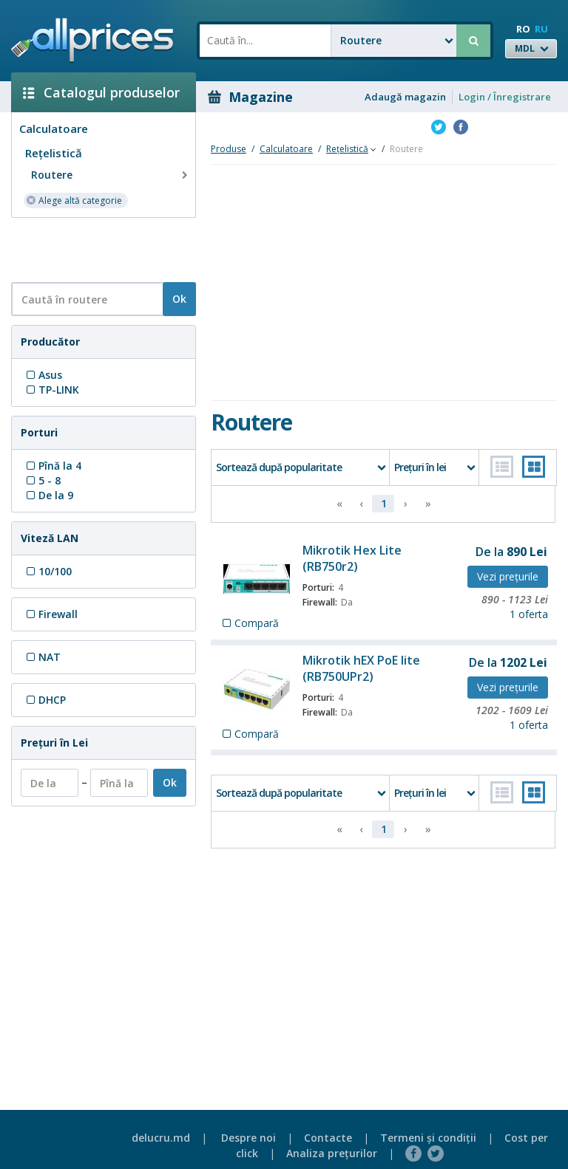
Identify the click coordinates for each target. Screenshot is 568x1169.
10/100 (48, 571)
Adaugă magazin (405, 96)
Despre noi (248, 1138)
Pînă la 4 (52, 466)
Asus (43, 375)
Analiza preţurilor (331, 1153)
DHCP (45, 700)
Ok (179, 299)
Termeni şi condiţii (428, 1138)
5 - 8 (42, 480)
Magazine (250, 97)
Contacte (328, 1138)
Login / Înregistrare (505, 96)
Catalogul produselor (101, 92)
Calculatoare (53, 128)
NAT (42, 657)
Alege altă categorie (74, 200)
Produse (228, 149)
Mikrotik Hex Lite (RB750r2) (352, 558)
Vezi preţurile (507, 576)
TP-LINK (51, 390)
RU (541, 28)
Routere (111, 175)
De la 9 (48, 495)
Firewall (51, 614)
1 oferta (529, 614)
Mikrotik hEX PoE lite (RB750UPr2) (361, 668)
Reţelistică (53, 152)
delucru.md (161, 1138)
